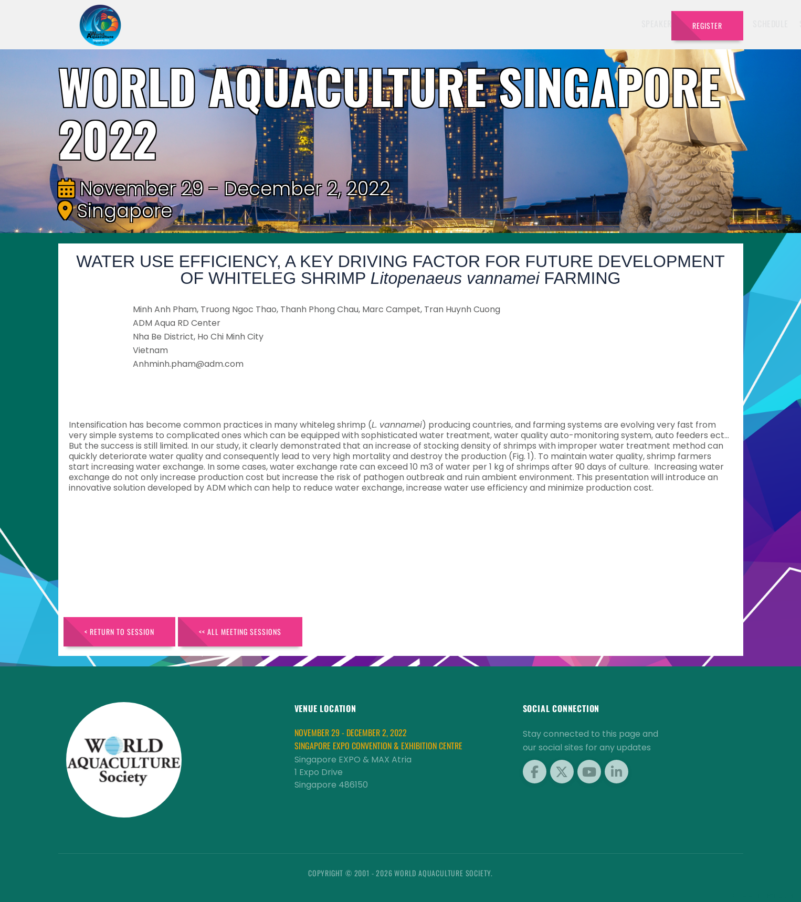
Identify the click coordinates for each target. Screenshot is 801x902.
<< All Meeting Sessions (240, 631)
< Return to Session (119, 631)
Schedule (494, 23)
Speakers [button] (382, 23)
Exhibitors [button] (438, 23)
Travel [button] (636, 23)
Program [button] (589, 23)
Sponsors (542, 23)
